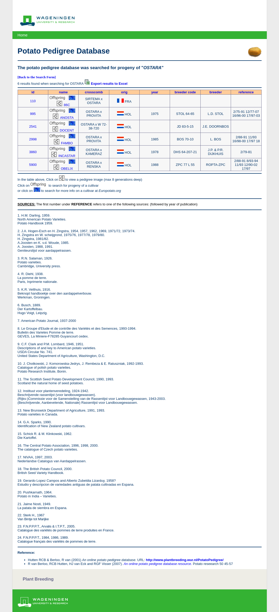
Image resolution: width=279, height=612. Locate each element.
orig (124, 92)
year (154, 92)
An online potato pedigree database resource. (158, 564)
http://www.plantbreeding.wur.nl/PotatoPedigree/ (184, 560)
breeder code (185, 92)
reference (246, 92)
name (63, 92)
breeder (215, 92)
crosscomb (94, 92)
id (33, 92)
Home (23, 35)
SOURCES (26, 204)
